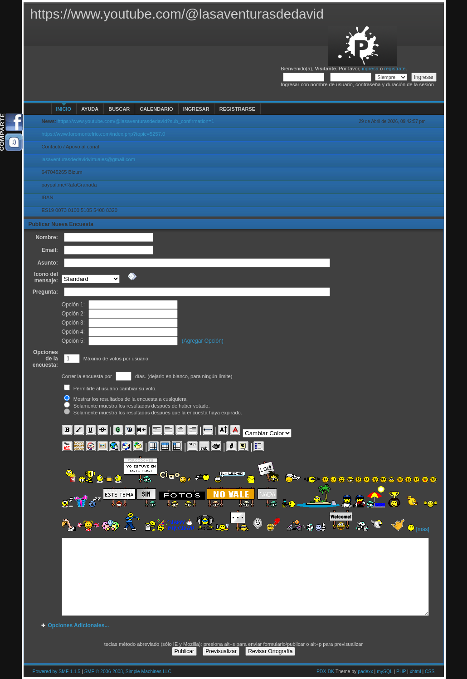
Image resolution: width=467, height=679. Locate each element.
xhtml (415, 671)
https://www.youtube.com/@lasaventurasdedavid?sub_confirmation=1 (136, 121)
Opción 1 (72, 304)
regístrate (394, 68)
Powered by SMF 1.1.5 (57, 671)
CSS (429, 671)
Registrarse (237, 109)
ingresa (370, 68)
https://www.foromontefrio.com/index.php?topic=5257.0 (103, 134)
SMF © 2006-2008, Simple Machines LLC (127, 671)
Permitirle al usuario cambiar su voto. (110, 388)
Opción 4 (72, 332)
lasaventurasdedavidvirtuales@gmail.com (89, 159)
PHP (401, 671)
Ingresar (196, 109)
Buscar (119, 109)
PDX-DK (325, 671)
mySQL (384, 671)
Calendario (156, 109)
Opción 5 (72, 341)
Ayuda (89, 109)
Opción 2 (72, 313)
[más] (422, 529)
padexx (365, 671)
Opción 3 (72, 323)
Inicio (64, 109)
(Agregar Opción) (203, 341)
